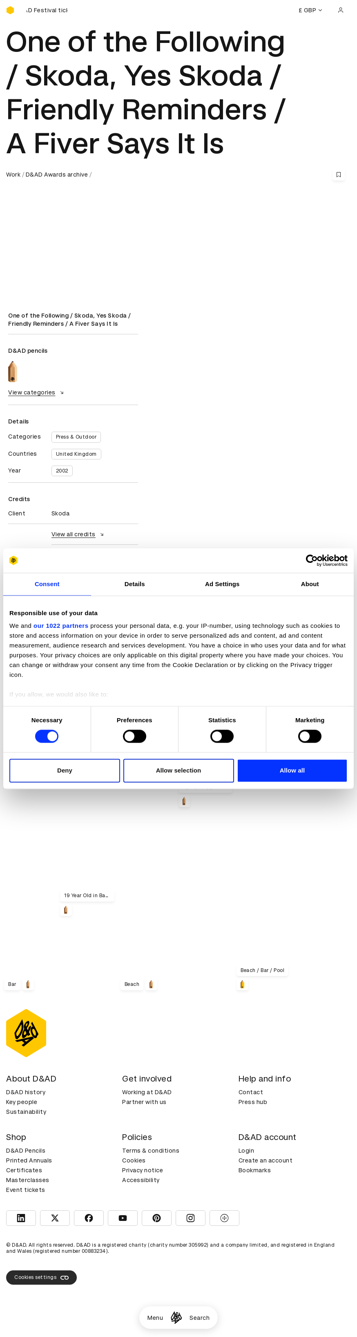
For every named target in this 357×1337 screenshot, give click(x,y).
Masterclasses (27, 1180)
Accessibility (141, 1180)
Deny (64, 770)
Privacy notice (142, 1170)
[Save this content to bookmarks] (338, 174)
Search (200, 1318)
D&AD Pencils (25, 1150)
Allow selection (178, 770)
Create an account (266, 1160)
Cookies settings (41, 1278)
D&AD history (25, 1092)
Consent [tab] (47, 583)
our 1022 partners (60, 625)
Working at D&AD (147, 1092)
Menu (155, 1318)
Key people (21, 1102)
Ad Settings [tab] (222, 583)
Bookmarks (255, 1170)
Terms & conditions (150, 1150)
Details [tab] (135, 583)
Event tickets (25, 1190)
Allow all (292, 770)
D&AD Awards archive (57, 174)
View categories (37, 392)
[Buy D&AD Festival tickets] (47, 10)
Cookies (134, 1160)
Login (246, 1150)
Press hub (253, 1102)
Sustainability (26, 1112)
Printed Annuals (29, 1160)
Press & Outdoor (76, 437)
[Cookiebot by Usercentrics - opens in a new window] (312, 560)
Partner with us (144, 1102)
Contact (251, 1092)
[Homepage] (176, 1317)
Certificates (24, 1170)
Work (13, 174)
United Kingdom (76, 454)
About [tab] (310, 583)
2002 (62, 471)
